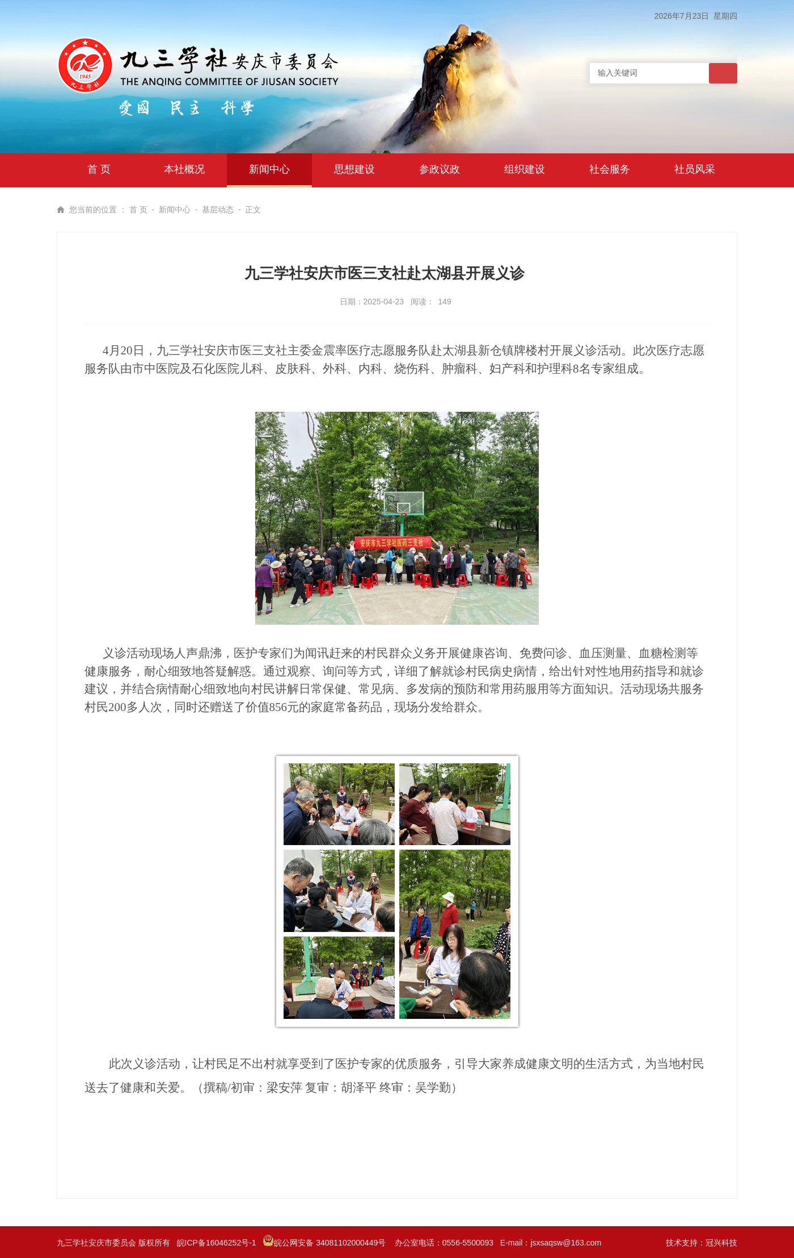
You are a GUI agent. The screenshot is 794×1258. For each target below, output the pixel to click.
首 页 (138, 209)
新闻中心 (175, 209)
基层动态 (218, 209)
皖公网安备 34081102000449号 (325, 1242)
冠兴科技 (721, 1242)
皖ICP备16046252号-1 (216, 1242)
